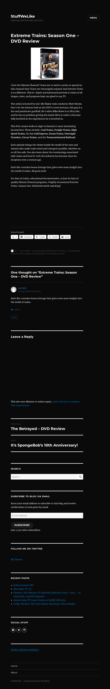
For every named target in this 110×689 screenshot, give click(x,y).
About (14, 672)
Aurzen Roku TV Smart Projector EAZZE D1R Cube (39, 600)
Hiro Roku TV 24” (22, 589)
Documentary (38, 251)
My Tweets (16, 559)
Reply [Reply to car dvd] (14, 317)
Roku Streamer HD (23, 585)
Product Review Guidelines (25, 649)
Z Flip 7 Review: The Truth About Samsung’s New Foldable (44, 604)
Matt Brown (41, 253)
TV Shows (61, 251)
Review (53, 251)
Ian (16, 251)
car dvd (22, 288)
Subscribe (22, 525)
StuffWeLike (23, 16)
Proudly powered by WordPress (37, 681)
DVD (47, 251)
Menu (93, 18)
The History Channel (55, 253)
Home (14, 666)
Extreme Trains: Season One (23, 253)
